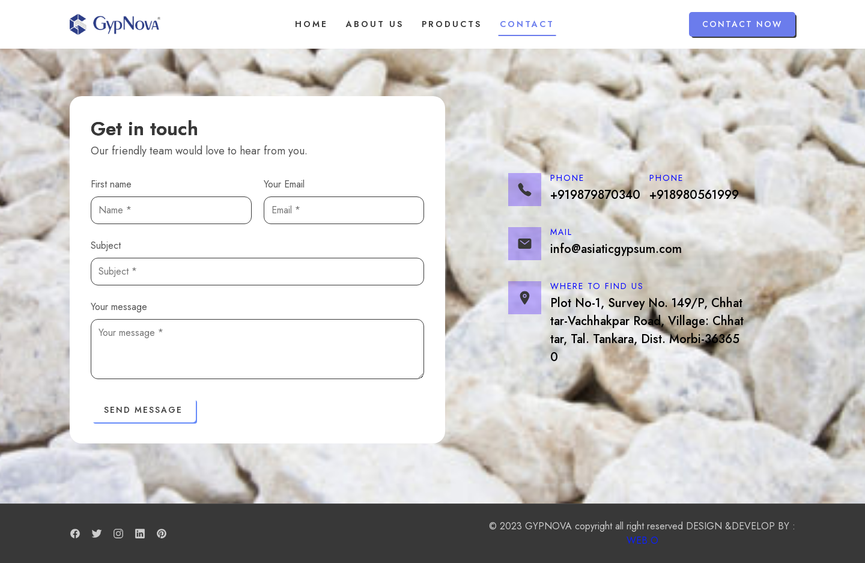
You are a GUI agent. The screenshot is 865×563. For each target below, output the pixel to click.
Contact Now (742, 24)
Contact (527, 24)
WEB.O (642, 540)
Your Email (284, 184)
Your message (119, 307)
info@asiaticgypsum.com (616, 249)
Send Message (143, 410)
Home (311, 24)
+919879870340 (595, 195)
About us (375, 24)
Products (452, 24)
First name (111, 184)
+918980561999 (694, 195)
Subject (106, 245)
